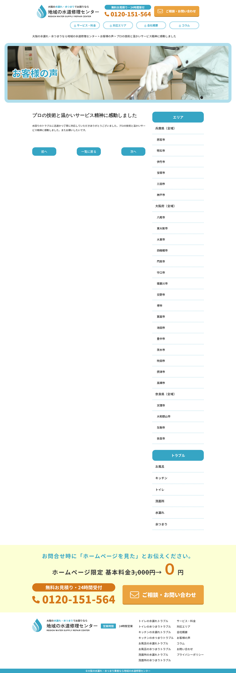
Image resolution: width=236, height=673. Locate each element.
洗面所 (159, 501)
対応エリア (118, 25)
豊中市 (161, 338)
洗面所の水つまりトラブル (154, 660)
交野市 (161, 294)
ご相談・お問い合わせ (177, 11)
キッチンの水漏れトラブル (154, 632)
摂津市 (161, 372)
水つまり (161, 524)
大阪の (61, 6)
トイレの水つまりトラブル (154, 626)
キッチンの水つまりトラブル (156, 638)
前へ (44, 151)
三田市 (161, 184)
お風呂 (159, 466)
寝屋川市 (162, 283)
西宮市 (161, 139)
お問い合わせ (185, 649)
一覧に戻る (88, 151)
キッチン (161, 478)
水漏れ (159, 512)
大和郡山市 (163, 416)
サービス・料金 (85, 25)
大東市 (161, 239)
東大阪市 (162, 228)
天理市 (161, 405)
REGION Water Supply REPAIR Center (69, 16)
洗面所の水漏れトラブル (153, 654)
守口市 (161, 272)
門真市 (161, 261)
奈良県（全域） (165, 394)
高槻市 (161, 383)
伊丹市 (161, 162)
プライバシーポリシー (190, 654)
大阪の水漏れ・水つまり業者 (103, 671)
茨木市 (161, 350)
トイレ (159, 489)
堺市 (159, 305)
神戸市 (161, 195)
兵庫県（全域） (165, 128)
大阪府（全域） (165, 206)
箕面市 (161, 316)
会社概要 (151, 25)
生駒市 (161, 427)
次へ (133, 151)
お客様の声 (183, 638)
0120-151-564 (128, 13)
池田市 (161, 328)
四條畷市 (162, 250)
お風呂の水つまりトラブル (154, 649)
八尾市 (161, 217)
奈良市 (161, 438)
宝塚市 (161, 173)
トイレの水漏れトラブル (153, 621)
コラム (184, 25)
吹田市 (161, 361)
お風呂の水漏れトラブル (153, 643)
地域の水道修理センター (73, 11)
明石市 (161, 150)
